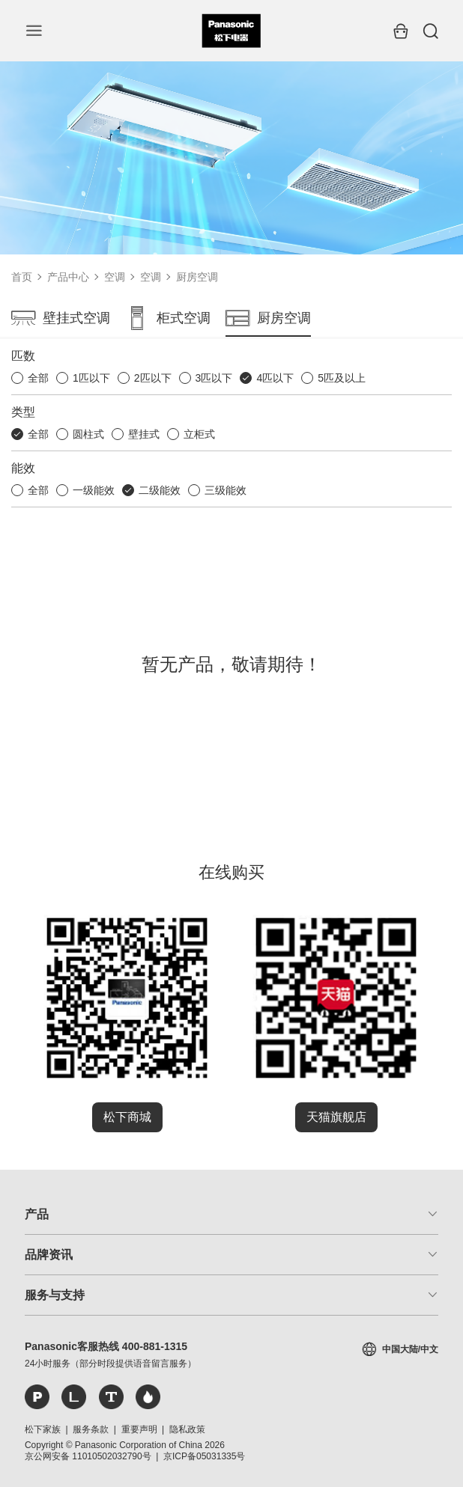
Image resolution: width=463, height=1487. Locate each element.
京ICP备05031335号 (204, 1456)
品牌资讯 (49, 1254)
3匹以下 (214, 378)
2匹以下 (153, 378)
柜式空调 (168, 318)
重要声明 (139, 1429)
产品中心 (68, 277)
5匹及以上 (342, 378)
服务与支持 (55, 1295)
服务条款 (91, 1429)
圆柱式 (88, 434)
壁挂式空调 (60, 318)
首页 (21, 277)
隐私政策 (187, 1429)
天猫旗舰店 (336, 1117)
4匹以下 (275, 378)
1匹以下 (91, 378)
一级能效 (94, 490)
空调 (114, 277)
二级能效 (160, 490)
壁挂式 (144, 434)
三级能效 (225, 490)
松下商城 (127, 1117)
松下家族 (43, 1429)
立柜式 (199, 434)
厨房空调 (197, 277)
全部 (38, 378)
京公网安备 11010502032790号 (88, 1456)
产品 (37, 1214)
